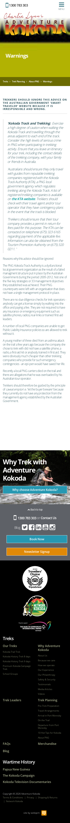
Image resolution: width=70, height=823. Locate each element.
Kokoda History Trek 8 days (16, 656)
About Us (42, 655)
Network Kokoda (14, 801)
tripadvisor (35, 578)
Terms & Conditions (13, 797)
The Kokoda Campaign (19, 776)
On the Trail (44, 720)
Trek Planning (47, 700)
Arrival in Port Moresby (49, 715)
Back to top (35, 509)
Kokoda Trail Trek (11, 651)
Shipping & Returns (47, 797)
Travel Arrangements (48, 710)
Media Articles (45, 689)
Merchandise (47, 744)
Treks (8, 638)
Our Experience (46, 670)
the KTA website (23, 199)
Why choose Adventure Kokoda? (35, 490)
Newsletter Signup (37, 552)
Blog (17, 527)
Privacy (30, 797)
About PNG (43, 737)
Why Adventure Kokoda (49, 648)
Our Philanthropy (46, 674)
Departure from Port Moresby (48, 726)
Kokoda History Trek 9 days (16, 661)
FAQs (6, 744)
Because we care (46, 660)
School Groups (10, 673)
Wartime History (19, 762)
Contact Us (48, 518)
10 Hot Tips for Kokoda (49, 732)
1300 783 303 (17, 5)
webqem (35, 812)
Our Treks (10, 646)
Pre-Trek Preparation (48, 705)
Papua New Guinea (16, 769)
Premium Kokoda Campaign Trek (17, 667)
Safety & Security (46, 679)
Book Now (36, 539)
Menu (61, 6)
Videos (41, 693)
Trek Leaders (12, 700)
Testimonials (44, 684)
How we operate (46, 665)
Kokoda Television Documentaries (27, 782)
